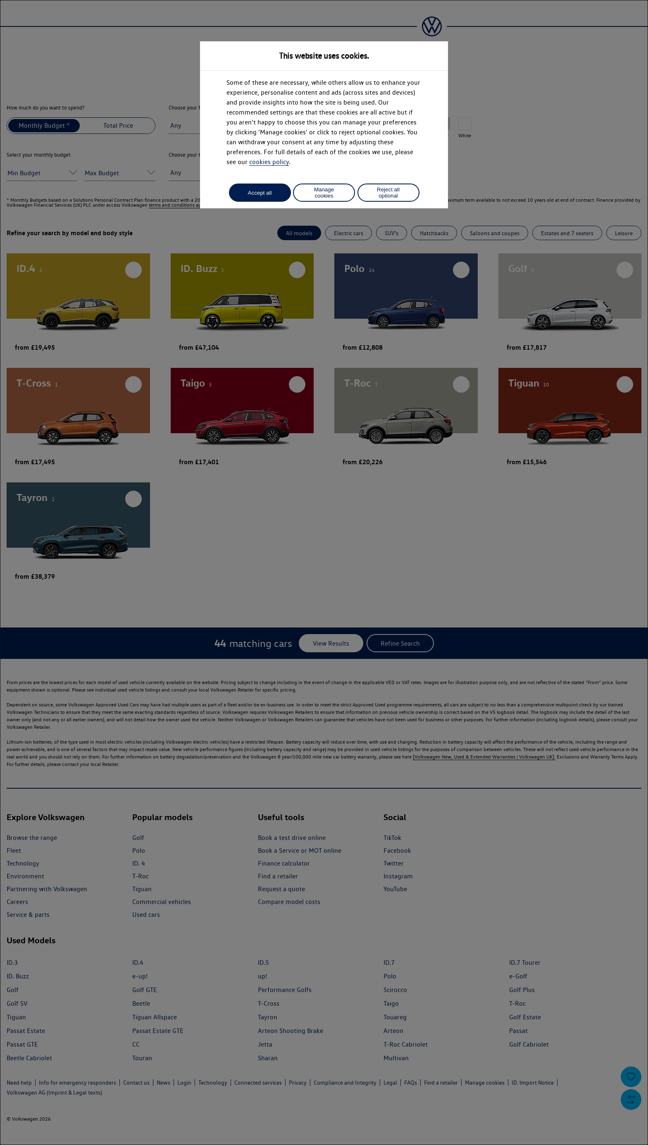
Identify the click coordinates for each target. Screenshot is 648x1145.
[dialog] (324, 572)
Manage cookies (324, 192)
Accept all (260, 193)
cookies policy (269, 162)
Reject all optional (388, 192)
